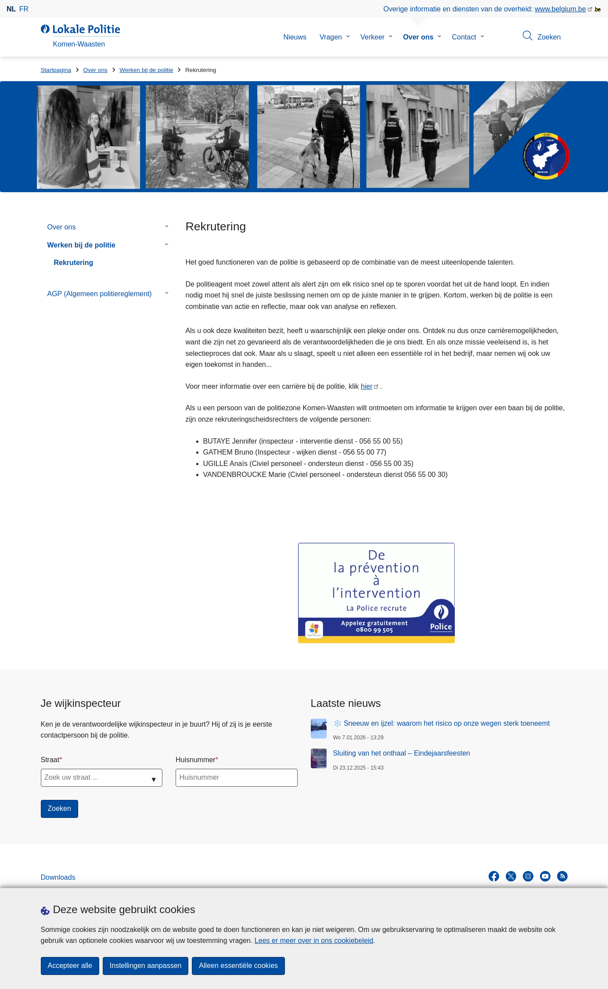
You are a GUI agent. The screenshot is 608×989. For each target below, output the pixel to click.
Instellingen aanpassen (146, 966)
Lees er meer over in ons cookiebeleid (314, 940)
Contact (464, 37)
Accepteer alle (70, 966)
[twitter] (511, 876)
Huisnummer (196, 759)
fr (24, 9)
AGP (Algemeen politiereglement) (99, 293)
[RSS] (562, 876)
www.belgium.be (560, 9)
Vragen (331, 37)
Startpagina (56, 70)
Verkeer (372, 37)
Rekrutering (74, 262)
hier (367, 386)
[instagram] (528, 876)
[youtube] (545, 876)
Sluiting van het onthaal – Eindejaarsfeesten (401, 753)
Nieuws (295, 37)
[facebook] (494, 876)
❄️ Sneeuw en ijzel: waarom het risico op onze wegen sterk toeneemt (441, 723)
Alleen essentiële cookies (238, 966)
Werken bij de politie (146, 70)
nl (11, 9)
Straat (50, 759)
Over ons (418, 37)
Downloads (58, 877)
